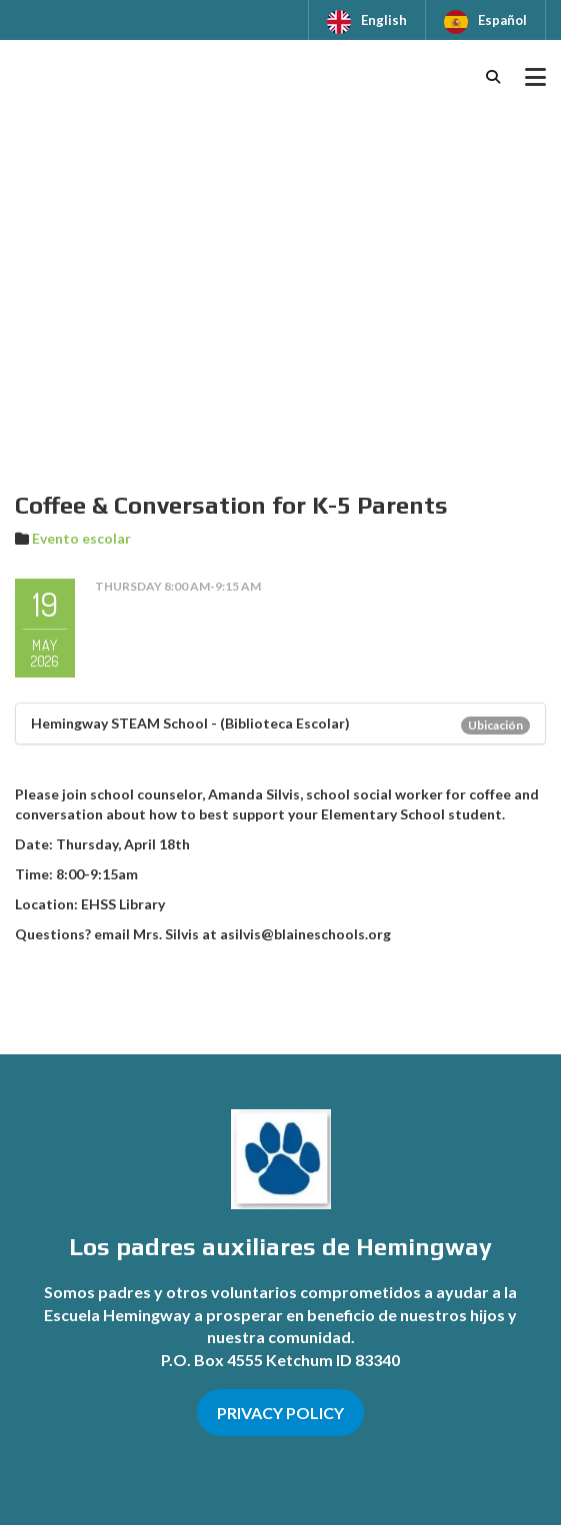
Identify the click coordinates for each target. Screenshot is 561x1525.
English (384, 20)
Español (502, 20)
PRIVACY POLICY (280, 1412)
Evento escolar (81, 538)
